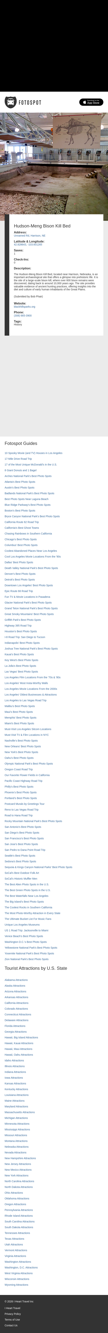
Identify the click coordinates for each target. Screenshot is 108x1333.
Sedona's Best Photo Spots (20, 861)
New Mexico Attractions (18, 1169)
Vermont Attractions (16, 1250)
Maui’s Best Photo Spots (19, 711)
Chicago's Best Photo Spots (21, 539)
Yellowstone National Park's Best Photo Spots (31, 947)
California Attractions (16, 1002)
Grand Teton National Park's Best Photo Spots (31, 608)
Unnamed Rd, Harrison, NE (29, 235)
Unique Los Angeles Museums (22, 924)
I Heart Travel (12, 1308)
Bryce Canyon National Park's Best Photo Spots (32, 516)
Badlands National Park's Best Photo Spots (29, 493)
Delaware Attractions (16, 1020)
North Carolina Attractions (19, 1181)
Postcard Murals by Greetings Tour (24, 803)
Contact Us (11, 1325)
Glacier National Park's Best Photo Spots (28, 602)
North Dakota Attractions (19, 1187)
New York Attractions (16, 1175)
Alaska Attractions (15, 985)
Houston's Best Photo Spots (21, 631)
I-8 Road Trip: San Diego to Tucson (25, 637)
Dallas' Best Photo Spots (19, 562)
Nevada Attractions (15, 1152)
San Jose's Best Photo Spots (21, 844)
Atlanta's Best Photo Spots (20, 481)
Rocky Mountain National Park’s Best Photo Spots (33, 821)
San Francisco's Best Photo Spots (24, 838)
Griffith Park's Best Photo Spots (23, 619)
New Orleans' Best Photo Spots (23, 746)
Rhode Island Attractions (19, 1215)
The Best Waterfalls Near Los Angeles (26, 895)
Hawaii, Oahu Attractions (19, 1054)
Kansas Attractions (15, 1083)
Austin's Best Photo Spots (19, 487)
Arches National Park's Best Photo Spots (28, 476)
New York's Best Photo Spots (21, 752)
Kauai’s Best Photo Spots (19, 654)
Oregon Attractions (15, 1204)
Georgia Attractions (16, 1031)
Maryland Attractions (16, 1106)
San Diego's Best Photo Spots (22, 832)
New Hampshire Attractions (20, 1158)
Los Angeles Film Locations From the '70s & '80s (33, 677)
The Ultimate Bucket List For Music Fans (28, 918)
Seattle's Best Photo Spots (20, 855)
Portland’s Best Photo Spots (21, 798)
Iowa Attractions (14, 1077)
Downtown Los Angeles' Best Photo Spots (29, 585)
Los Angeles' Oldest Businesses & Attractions (31, 694)
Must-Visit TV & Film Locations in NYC (27, 734)
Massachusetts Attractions (20, 1112)
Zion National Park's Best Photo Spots (27, 959)
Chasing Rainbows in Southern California (28, 533)
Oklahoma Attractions (17, 1198)
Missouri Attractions (16, 1135)
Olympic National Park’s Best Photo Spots (29, 763)
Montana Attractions (16, 1140)
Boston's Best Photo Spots (20, 510)
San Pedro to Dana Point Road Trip (25, 849)
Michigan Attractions (16, 1117)
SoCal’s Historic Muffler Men (21, 878)
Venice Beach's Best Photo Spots (24, 936)
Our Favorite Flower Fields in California (27, 775)
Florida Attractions (15, 1025)
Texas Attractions (14, 1238)
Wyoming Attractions (16, 1284)
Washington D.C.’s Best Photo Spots (26, 941)
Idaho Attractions (14, 1060)
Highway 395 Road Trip (18, 625)
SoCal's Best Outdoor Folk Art (22, 872)
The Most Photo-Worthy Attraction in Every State (32, 913)
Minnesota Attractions (17, 1123)
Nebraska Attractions (17, 1146)
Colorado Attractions (16, 1008)
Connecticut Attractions (18, 1014)
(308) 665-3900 (23, 315)
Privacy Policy (13, 1313)
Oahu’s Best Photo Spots (19, 757)
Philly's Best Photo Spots (19, 786)
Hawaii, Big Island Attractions (21, 1037)
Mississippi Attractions (17, 1129)
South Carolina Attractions (20, 1221)
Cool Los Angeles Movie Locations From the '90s (33, 556)
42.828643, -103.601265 (28, 244)
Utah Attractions (14, 1244)
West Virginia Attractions (19, 1273)
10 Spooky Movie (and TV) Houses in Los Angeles (33, 453)
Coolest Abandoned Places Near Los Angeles (31, 550)
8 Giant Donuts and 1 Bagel (20, 470)
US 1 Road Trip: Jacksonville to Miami (26, 930)
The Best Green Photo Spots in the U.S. (28, 890)
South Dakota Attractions (19, 1227)
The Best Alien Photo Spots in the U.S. (27, 884)
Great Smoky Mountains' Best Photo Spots (29, 614)
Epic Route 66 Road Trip (19, 591)
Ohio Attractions (14, 1192)
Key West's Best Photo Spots (21, 660)
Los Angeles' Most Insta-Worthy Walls (26, 683)
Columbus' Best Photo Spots (21, 545)
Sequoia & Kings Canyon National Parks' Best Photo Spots (38, 867)
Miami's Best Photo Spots (19, 723)
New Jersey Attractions (18, 1164)
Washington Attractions (18, 1261)
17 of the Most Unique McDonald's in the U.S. (31, 464)
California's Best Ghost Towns (22, 527)
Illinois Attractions (15, 1066)
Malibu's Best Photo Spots (20, 706)
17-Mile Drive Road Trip (18, 458)
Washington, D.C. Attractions (21, 1267)
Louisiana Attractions (17, 1094)
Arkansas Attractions (16, 997)
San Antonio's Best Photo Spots (23, 826)
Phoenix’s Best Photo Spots (21, 792)
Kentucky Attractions (16, 1089)
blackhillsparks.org (24, 306)
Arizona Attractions (15, 991)
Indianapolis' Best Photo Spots (22, 642)
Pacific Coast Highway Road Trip (23, 780)
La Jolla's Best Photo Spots (20, 665)
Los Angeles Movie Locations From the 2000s (31, 688)
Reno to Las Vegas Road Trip (22, 809)
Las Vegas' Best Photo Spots (21, 671)
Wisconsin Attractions (17, 1279)
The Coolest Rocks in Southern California (28, 907)
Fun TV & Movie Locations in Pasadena (27, 596)
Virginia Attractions (15, 1256)
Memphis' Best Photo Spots (20, 717)
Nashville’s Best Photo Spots (21, 740)
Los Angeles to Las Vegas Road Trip (25, 700)
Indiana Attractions (15, 1071)
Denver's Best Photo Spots (20, 573)
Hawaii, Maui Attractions (18, 1048)
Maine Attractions (14, 1100)
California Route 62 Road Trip (22, 522)
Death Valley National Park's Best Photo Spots (31, 568)
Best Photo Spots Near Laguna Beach (27, 499)
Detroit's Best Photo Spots (20, 579)
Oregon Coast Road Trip (19, 769)
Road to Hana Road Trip (19, 815)
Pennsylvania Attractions (19, 1210)
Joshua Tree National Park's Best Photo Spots (31, 648)
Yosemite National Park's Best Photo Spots (29, 953)
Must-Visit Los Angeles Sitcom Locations (28, 729)
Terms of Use (12, 1319)
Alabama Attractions (16, 979)
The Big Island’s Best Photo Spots (24, 901)
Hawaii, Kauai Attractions (19, 1043)
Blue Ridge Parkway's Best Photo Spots (28, 504)
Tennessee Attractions (17, 1233)
